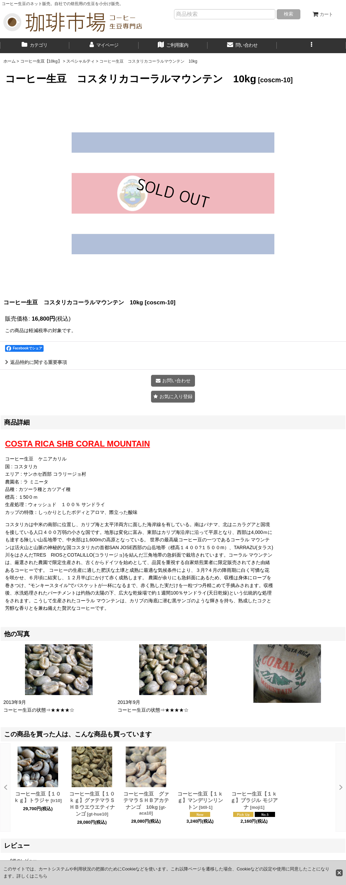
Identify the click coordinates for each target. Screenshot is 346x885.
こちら (40, 876)
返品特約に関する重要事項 (36, 362)
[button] (311, 45)
